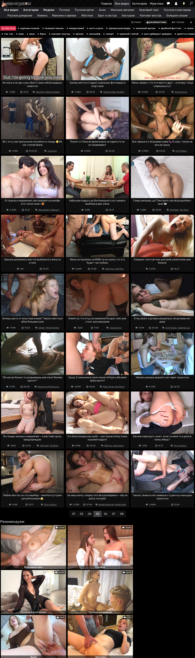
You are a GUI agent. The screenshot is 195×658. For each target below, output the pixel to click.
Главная (106, 3)
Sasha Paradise (52, 92)
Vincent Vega (109, 92)
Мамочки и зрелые (64, 15)
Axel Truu (119, 269)
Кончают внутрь (150, 15)
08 (121, 513)
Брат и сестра (107, 15)
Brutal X (120, 92)
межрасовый (75, 28)
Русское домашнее (19, 15)
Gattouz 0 (54, 210)
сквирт (108, 34)
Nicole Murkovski (106, 504)
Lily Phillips (181, 151)
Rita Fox (108, 445)
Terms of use (17, 642)
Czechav (52, 151)
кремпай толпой (128, 34)
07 (113, 513)
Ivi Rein (41, 327)
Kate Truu (109, 269)
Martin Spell (120, 504)
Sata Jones (118, 445)
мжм (20, 34)
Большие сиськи (177, 15)
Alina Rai (40, 92)
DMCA (5, 642)
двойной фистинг (169, 28)
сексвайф (93, 34)
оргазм (78, 34)
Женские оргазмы (122, 10)
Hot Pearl (44, 445)
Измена (42, 15)
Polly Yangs (108, 386)
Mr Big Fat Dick (52, 327)
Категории (139, 3)
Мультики (156, 3)
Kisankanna (181, 92)
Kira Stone (119, 386)
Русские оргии (84, 10)
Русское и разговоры (177, 10)
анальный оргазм (144, 28)
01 (73, 513)
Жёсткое (87, 15)
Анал (102, 10)
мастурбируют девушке (156, 34)
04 (89, 513)
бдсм (41, 34)
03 (81, 513)
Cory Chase (170, 327)
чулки (189, 28)
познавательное (53, 28)
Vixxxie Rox (116, 327)
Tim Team (184, 210)
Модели (48, 10)
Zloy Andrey (180, 445)
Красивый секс (149, 10)
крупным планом (28, 28)
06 (105, 513)
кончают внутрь (59, 34)
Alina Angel (43, 210)
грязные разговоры (118, 28)
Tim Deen (174, 210)
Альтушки (128, 15)
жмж (30, 34)
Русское (64, 10)
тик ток (7, 34)
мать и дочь (94, 28)
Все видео (122, 3)
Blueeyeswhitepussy (48, 386)
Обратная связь (35, 642)
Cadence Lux (183, 327)
